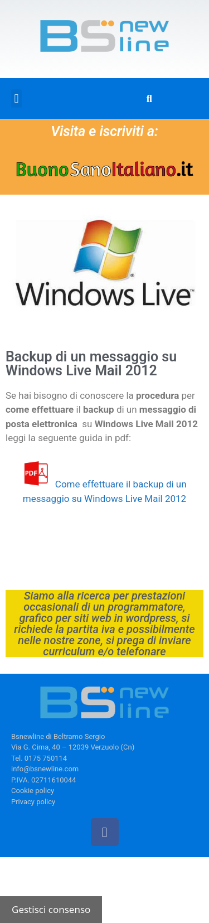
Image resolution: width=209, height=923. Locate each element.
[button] (16, 98)
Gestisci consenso (51, 909)
